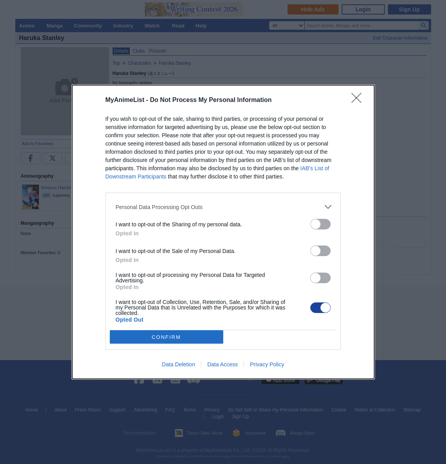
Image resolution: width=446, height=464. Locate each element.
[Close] (358, 100)
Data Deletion (178, 364)
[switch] (320, 224)
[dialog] (223, 232)
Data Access (222, 364)
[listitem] (223, 207)
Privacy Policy (267, 364)
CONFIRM (166, 337)
